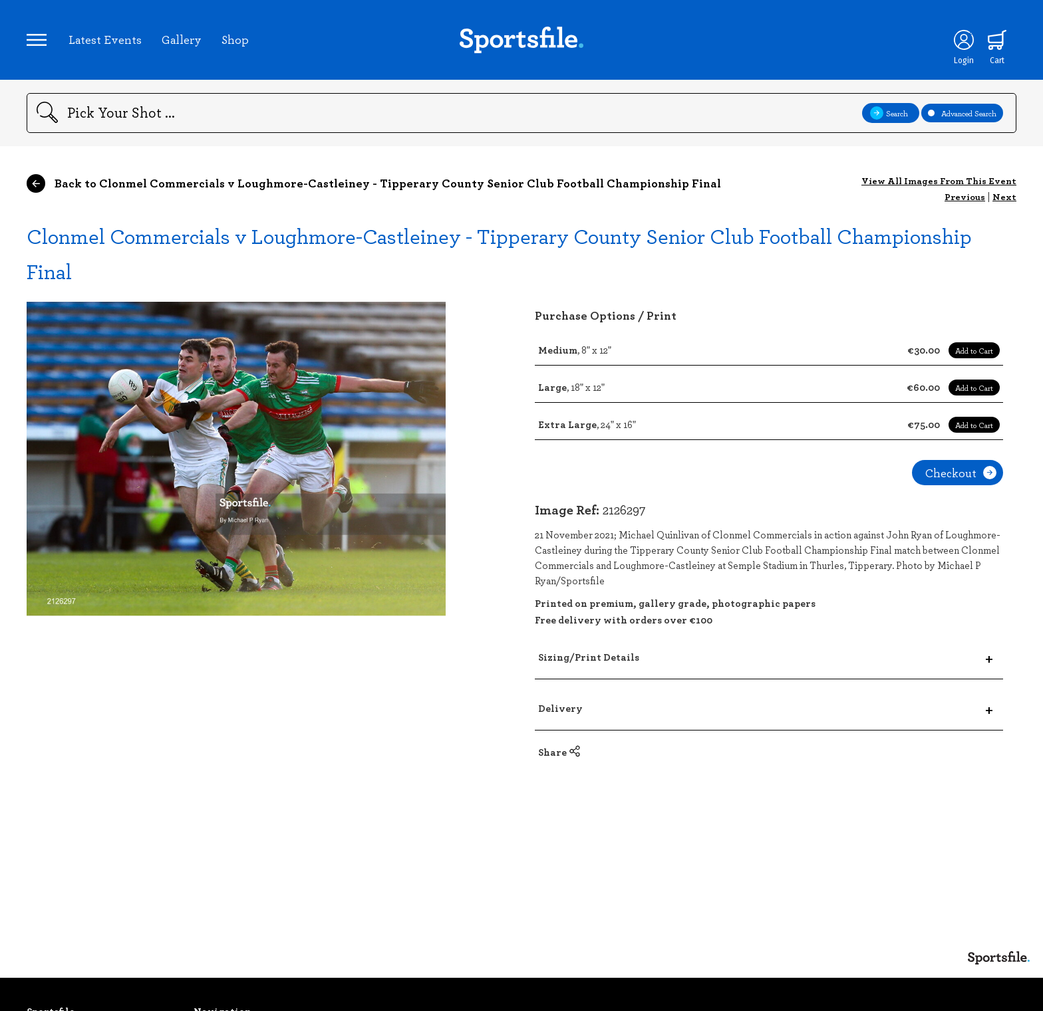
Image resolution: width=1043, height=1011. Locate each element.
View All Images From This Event (938, 180)
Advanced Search (962, 113)
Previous (965, 196)
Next (1004, 196)
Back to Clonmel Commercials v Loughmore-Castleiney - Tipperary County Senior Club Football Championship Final (374, 183)
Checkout (960, 473)
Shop (235, 39)
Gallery (182, 39)
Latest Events (105, 39)
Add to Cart (974, 350)
